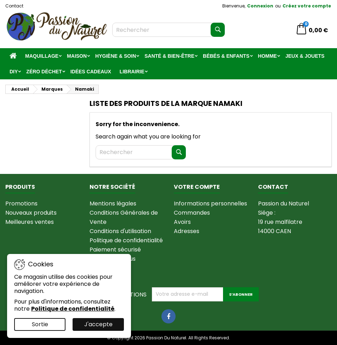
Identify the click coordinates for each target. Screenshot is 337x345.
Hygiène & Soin (115, 56)
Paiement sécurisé (115, 249)
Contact (14, 6)
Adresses (186, 231)
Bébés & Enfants (226, 56)
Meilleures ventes (29, 222)
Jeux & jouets (304, 56)
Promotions (21, 203)
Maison (77, 56)
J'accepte (98, 324)
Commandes (192, 213)
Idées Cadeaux (90, 71)
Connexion (260, 6)
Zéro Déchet (44, 71)
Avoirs (182, 222)
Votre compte (197, 187)
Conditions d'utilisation (120, 231)
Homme (267, 56)
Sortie (40, 324)
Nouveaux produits (31, 213)
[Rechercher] (168, 30)
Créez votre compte (306, 6)
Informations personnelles (210, 203)
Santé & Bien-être (169, 56)
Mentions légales (113, 203)
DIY (14, 71)
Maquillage (41, 56)
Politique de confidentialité (126, 240)
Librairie (132, 71)
